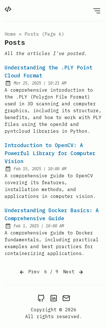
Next (73, 272)
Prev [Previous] (29, 272)
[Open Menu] (96, 11)
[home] (8, 9)
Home (10, 34)
